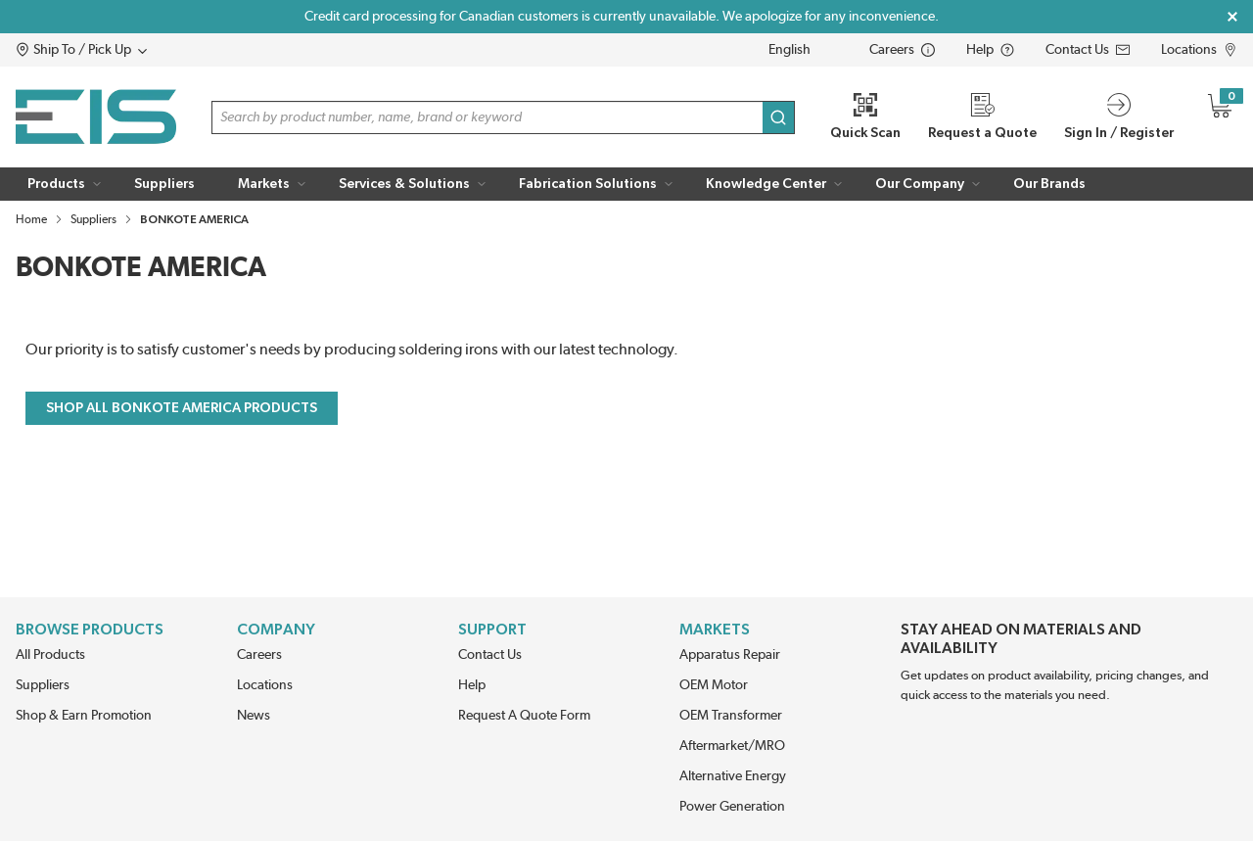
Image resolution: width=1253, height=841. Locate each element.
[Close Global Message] (1232, 17)
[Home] (96, 117)
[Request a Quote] (982, 117)
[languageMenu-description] (802, 50)
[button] (119, 50)
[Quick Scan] (865, 117)
